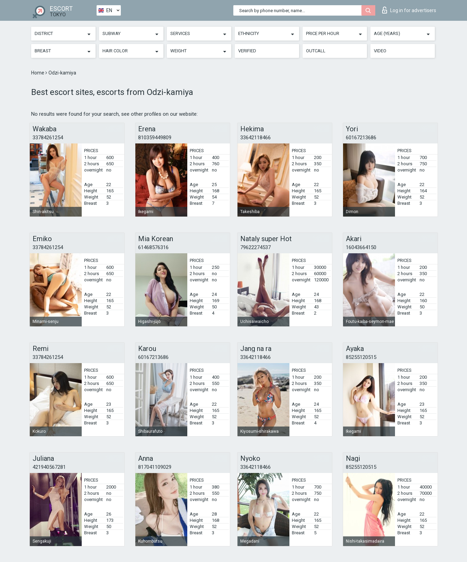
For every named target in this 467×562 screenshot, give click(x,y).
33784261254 (48, 137)
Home (38, 73)
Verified (247, 50)
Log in (409, 10)
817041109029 (154, 467)
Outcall (315, 50)
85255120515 (361, 357)
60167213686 (361, 137)
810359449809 (154, 137)
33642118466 (255, 137)
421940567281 (49, 467)
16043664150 (361, 247)
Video (380, 50)
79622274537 (255, 247)
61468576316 (153, 247)
